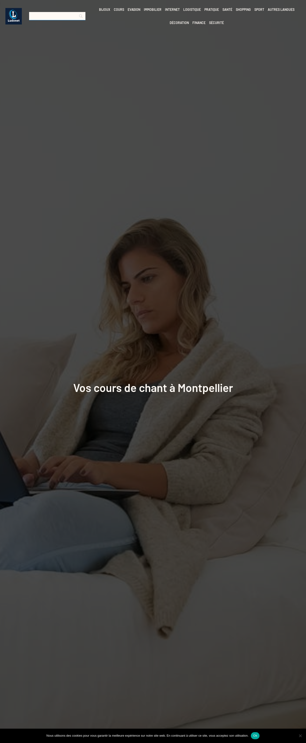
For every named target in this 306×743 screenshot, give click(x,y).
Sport (259, 10)
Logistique (192, 10)
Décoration (179, 23)
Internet (172, 10)
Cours (119, 10)
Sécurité (216, 23)
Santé (227, 10)
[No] (300, 735)
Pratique (211, 10)
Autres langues (281, 10)
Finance (199, 23)
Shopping (243, 10)
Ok (255, 735)
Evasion (134, 10)
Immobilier (152, 10)
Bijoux (104, 10)
